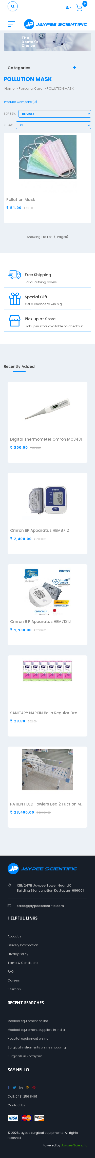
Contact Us (16, 1105)
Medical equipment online (28, 1021)
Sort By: (10, 114)
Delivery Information (23, 945)
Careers (14, 980)
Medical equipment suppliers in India (36, 1030)
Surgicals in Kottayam (25, 1056)
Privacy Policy (18, 954)
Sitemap (14, 989)
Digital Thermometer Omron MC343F (46, 439)
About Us (14, 936)
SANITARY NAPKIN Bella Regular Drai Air (46, 713)
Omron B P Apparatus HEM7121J (40, 622)
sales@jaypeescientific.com (40, 905)
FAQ (10, 971)
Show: (8, 125)
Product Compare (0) (20, 102)
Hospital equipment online (28, 1038)
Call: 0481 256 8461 (22, 1096)
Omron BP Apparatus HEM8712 (39, 531)
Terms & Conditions (23, 963)
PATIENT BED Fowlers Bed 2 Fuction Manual (46, 804)
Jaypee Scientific (74, 1145)
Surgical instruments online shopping (37, 1047)
